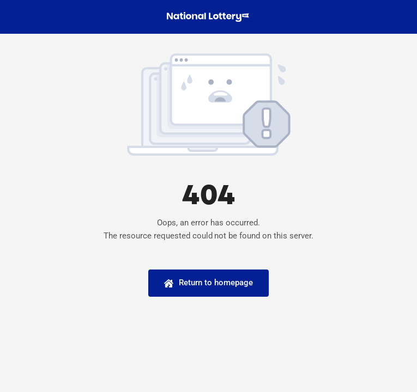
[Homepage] (208, 283)
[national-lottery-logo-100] (209, 16)
